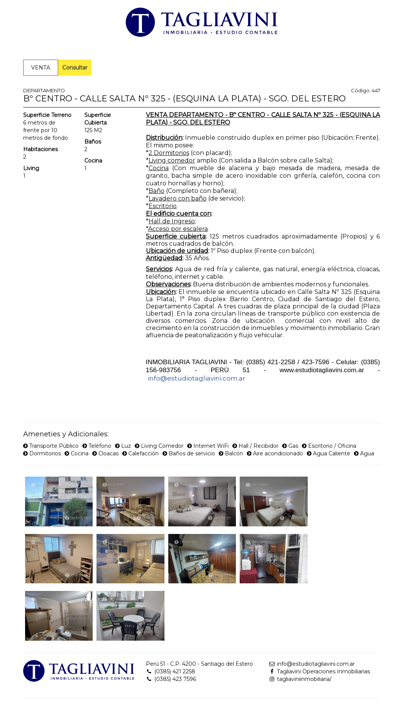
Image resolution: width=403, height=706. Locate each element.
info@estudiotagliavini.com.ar (196, 378)
